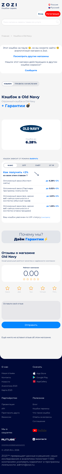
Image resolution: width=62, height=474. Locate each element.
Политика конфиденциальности (13, 445)
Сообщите (31, 70)
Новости (6, 381)
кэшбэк (8, 84)
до (47, 181)
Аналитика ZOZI (9, 386)
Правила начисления (26, 84)
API (3, 408)
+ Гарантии (13, 105)
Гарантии (34, 239)
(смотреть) (45, 217)
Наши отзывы (8, 373)
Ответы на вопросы (42, 417)
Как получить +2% (15, 174)
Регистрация (52, 14)
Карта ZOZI (7, 390)
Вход (40, 14)
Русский (53, 8)
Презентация (8, 404)
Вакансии (6, 417)
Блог (35, 404)
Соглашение (39, 421)
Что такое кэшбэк (41, 413)
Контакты (6, 377)
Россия (53, 4)
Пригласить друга (10, 413)
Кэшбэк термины (41, 408)
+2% (57, 181)
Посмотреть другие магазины (31, 56)
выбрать (34, 159)
